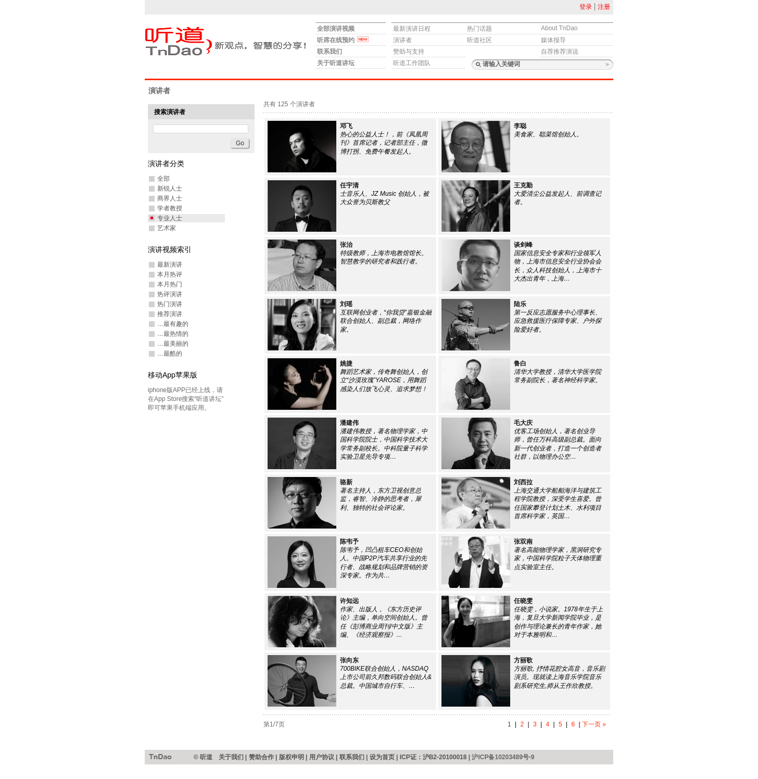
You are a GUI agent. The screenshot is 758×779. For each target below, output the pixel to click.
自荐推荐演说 (559, 51)
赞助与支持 (408, 51)
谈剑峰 (523, 244)
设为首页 (382, 757)
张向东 (349, 660)
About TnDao (559, 28)
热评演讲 (169, 294)
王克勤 (523, 185)
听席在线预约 (343, 40)
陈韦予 (349, 541)
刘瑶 (346, 304)
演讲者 (402, 40)
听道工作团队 (412, 63)
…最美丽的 (172, 343)
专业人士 (169, 218)
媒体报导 (553, 40)
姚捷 (346, 363)
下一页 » (594, 724)
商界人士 (169, 198)
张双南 (523, 541)
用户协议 (321, 757)
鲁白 (520, 363)
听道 (160, 756)
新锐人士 (169, 188)
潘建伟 (349, 422)
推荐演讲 (169, 314)
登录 (585, 6)
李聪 (520, 126)
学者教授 (169, 208)
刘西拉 (523, 482)
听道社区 (479, 40)
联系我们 (329, 51)
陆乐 (520, 304)
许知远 (349, 601)
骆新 (346, 482)
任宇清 (349, 185)
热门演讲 (169, 304)
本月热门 (169, 284)
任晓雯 (523, 601)
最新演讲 (169, 264)
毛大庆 (523, 422)
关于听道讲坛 (336, 63)
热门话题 (479, 28)
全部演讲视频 (336, 28)
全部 (163, 178)
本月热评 (169, 274)
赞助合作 (261, 757)
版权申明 (291, 757)
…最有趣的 (172, 324)
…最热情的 (172, 333)
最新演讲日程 (412, 28)
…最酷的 (169, 353)
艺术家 (166, 228)
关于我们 (231, 757)
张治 (346, 244)
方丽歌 (523, 660)
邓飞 (346, 126)
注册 (604, 6)
